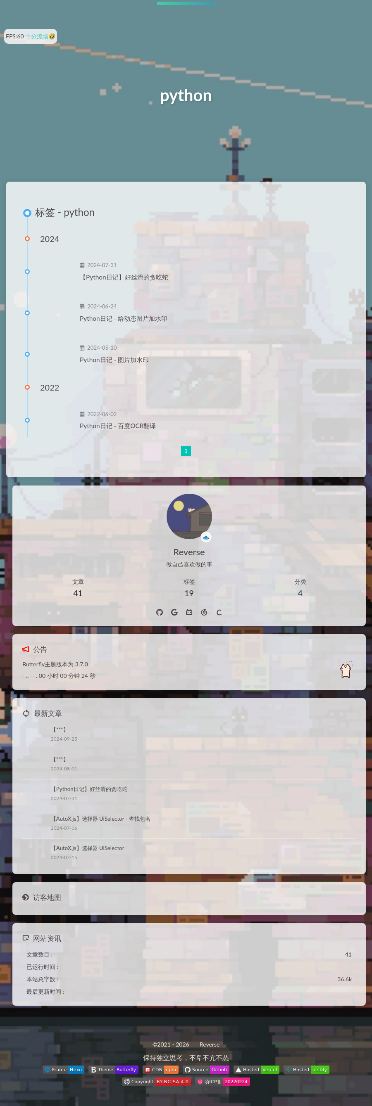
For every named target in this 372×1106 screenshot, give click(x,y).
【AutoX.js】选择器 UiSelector (87, 848)
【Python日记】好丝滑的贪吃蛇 (124, 277)
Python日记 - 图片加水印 (114, 359)
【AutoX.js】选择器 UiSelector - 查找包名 (100, 818)
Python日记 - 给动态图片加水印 (123, 318)
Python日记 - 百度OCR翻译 (118, 425)
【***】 (60, 729)
